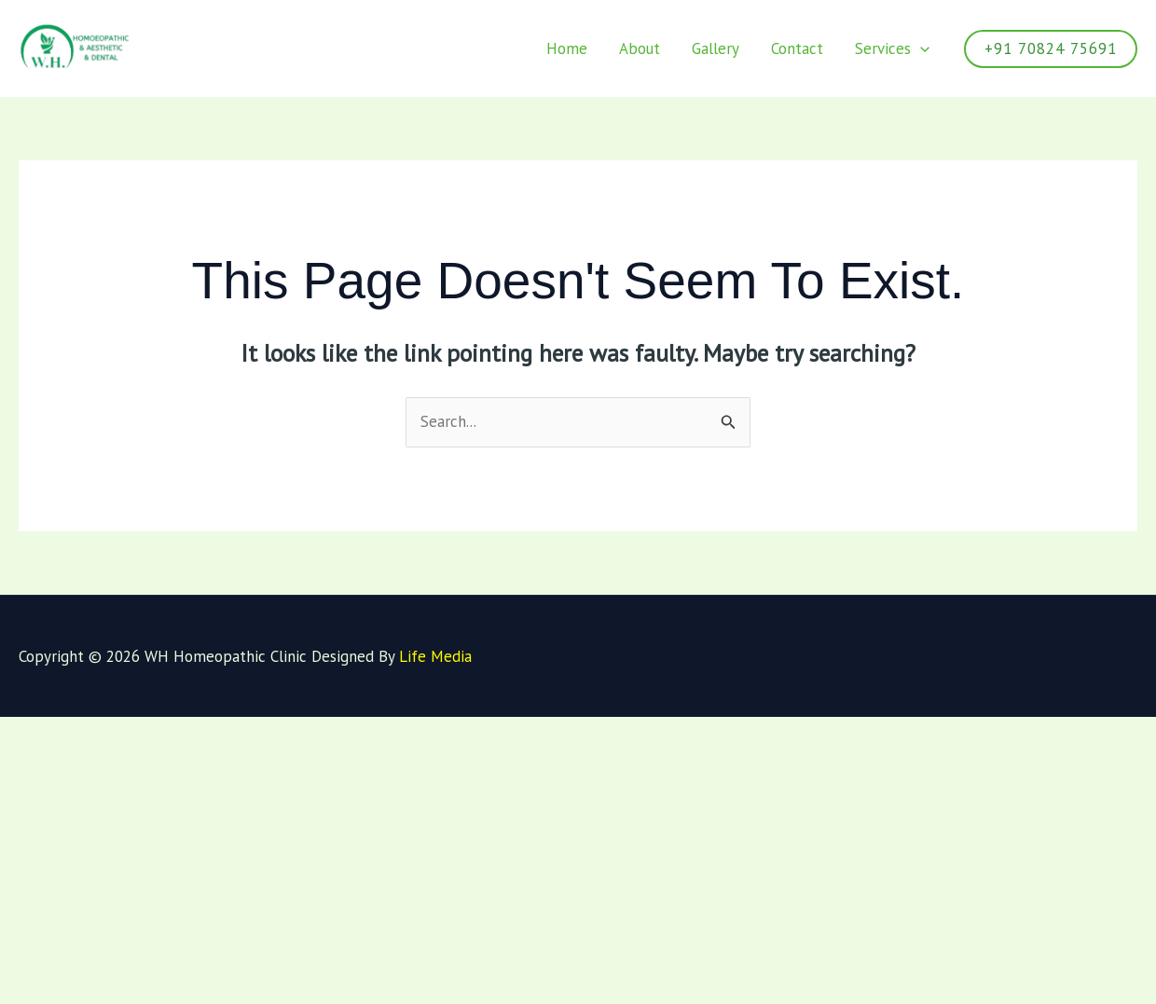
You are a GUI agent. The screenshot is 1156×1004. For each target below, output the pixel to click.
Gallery (715, 48)
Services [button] (892, 48)
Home (566, 48)
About (639, 48)
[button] (920, 48)
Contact (797, 48)
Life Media (435, 656)
